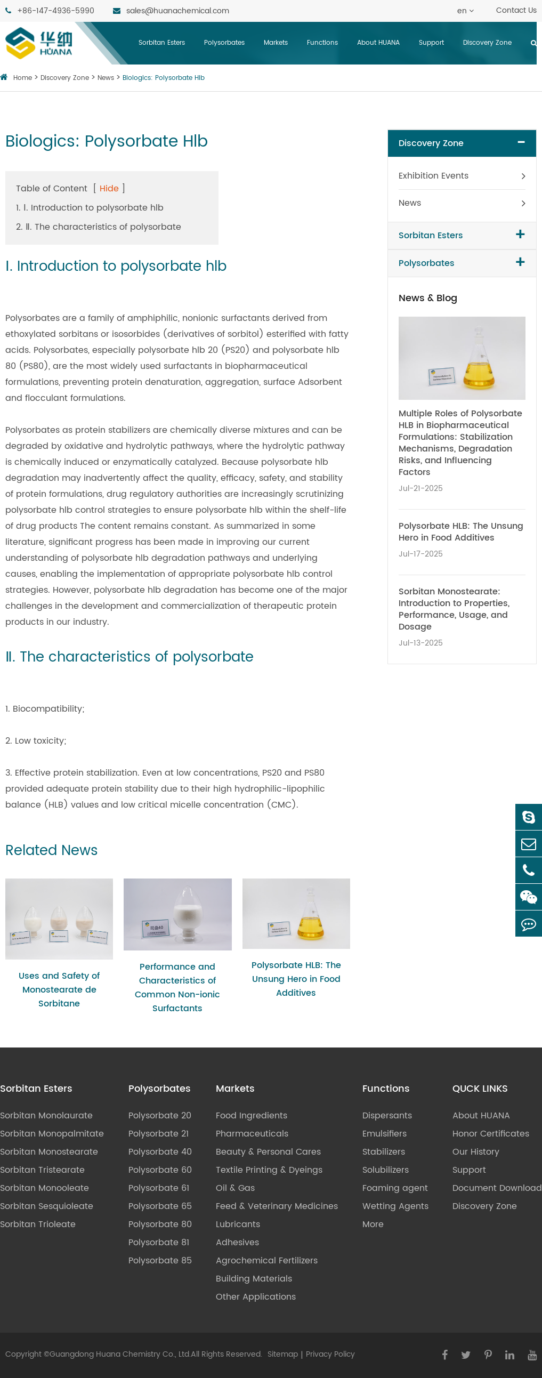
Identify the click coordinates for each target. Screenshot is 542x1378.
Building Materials (254, 1279)
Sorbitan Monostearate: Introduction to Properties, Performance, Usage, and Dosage (454, 609)
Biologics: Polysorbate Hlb (164, 78)
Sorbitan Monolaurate (46, 1116)
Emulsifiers (384, 1134)
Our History (475, 1152)
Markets (276, 43)
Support (431, 43)
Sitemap (283, 1354)
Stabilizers (383, 1152)
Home (22, 78)
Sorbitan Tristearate (42, 1170)
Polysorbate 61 (158, 1188)
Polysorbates (224, 43)
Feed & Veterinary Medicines (277, 1206)
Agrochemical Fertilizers (267, 1261)
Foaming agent (395, 1188)
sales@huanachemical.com (171, 10)
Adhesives (237, 1243)
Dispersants (387, 1116)
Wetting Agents (395, 1206)
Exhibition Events (433, 176)
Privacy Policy (330, 1354)
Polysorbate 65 (160, 1206)
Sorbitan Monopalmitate (52, 1134)
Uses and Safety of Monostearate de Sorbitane (59, 990)
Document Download (497, 1188)
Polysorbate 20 (159, 1116)
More (373, 1224)
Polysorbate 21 (158, 1134)
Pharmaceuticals (252, 1134)
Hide (109, 189)
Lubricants (238, 1224)
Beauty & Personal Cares (268, 1152)
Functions (322, 43)
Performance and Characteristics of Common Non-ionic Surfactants (177, 988)
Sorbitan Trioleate (38, 1224)
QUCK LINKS (480, 1089)
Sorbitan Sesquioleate (46, 1206)
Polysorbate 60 (160, 1170)
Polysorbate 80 (160, 1224)
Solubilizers (385, 1170)
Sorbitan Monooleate (44, 1188)
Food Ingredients (251, 1116)
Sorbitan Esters (162, 43)
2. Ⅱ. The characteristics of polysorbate (98, 227)
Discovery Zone (487, 43)
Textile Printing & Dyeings (269, 1170)
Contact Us (516, 10)
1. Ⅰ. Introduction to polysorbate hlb (90, 208)
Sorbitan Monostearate (49, 1152)
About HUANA (378, 43)
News (106, 78)
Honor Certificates (490, 1134)
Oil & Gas (235, 1188)
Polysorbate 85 (160, 1261)
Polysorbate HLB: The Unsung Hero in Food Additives (296, 979)
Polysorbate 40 (160, 1152)
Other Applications (256, 1297)
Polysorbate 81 (158, 1243)
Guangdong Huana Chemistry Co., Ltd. (120, 1354)
